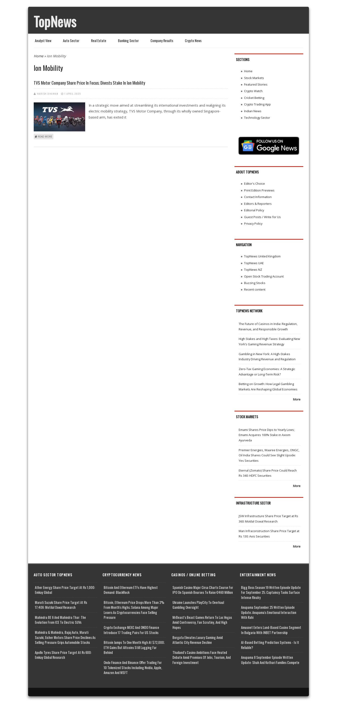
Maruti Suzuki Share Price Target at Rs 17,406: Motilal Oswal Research (61, 605)
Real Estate (98, 40)
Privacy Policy (253, 223)
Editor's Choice (254, 183)
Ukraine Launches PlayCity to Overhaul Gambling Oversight (198, 605)
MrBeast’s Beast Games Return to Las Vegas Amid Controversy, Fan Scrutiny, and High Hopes (202, 622)
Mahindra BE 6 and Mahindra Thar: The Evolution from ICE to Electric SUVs (60, 620)
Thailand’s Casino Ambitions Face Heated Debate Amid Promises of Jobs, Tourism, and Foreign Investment (201, 657)
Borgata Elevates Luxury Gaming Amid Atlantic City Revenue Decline (197, 640)
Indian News (252, 111)
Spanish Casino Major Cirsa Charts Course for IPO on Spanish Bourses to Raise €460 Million (202, 590)
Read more (45, 136)
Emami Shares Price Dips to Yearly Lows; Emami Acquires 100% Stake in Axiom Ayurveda (267, 435)
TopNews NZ (253, 269)
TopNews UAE (254, 263)
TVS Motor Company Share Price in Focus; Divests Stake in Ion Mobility (89, 83)
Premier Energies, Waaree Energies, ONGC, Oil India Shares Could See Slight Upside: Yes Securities (269, 455)
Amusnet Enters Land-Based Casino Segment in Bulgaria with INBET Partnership (271, 630)
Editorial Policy (254, 210)
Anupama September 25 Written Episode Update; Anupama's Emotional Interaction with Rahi (268, 612)
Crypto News (193, 40)
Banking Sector (128, 40)
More (296, 399)
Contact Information (258, 197)
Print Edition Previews (259, 190)
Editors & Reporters (258, 204)
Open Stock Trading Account (264, 276)
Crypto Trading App (257, 104)
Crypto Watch (253, 91)
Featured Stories (255, 84)
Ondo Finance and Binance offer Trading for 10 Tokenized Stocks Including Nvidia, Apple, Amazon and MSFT (133, 667)
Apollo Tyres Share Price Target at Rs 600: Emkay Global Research (63, 655)
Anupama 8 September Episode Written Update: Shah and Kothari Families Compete (270, 660)
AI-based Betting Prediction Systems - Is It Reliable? (270, 645)
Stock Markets (254, 78)
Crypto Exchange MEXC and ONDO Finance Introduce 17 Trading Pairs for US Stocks (131, 630)
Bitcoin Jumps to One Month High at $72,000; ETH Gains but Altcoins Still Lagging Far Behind (134, 647)
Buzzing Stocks (254, 283)
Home (38, 56)
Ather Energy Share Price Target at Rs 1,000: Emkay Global (65, 590)
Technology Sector (257, 117)
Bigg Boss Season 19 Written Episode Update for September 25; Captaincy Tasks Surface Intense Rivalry (271, 592)
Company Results (161, 40)
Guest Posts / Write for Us (262, 217)
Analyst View (43, 40)
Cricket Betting (254, 98)
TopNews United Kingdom (262, 256)
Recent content (254, 289)
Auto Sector (71, 40)
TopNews (55, 21)
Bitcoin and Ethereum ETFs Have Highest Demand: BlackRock (131, 590)
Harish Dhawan (48, 93)
